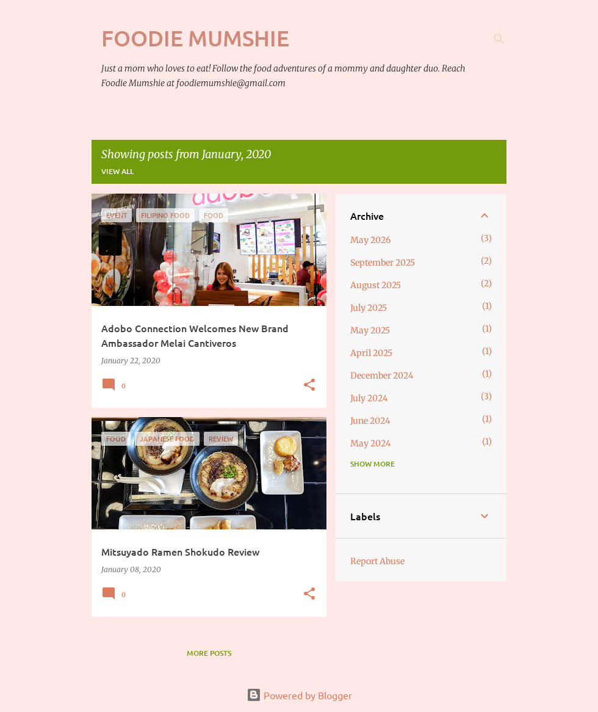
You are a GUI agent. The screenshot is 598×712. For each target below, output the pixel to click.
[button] (309, 385)
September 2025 (382, 262)
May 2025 (370, 330)
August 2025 (375, 285)
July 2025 (368, 307)
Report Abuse (377, 561)
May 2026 (370, 239)
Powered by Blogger (299, 695)
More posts (209, 653)
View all (117, 171)
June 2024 (370, 420)
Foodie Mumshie (195, 37)
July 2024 (369, 398)
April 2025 (371, 352)
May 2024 (370, 443)
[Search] (499, 39)
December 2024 (382, 375)
